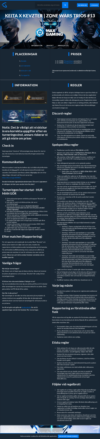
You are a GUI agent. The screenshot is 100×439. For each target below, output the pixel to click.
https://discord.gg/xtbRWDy (11, 178)
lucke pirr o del (26, 71)
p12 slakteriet (25, 66)
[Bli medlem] (82, 5)
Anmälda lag (63, 45)
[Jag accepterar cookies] (68, 436)
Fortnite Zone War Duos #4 (50, 432)
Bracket (50, 45)
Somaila (23, 61)
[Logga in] (94, 5)
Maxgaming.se (68, 61)
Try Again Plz (25, 75)
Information (36, 45)
